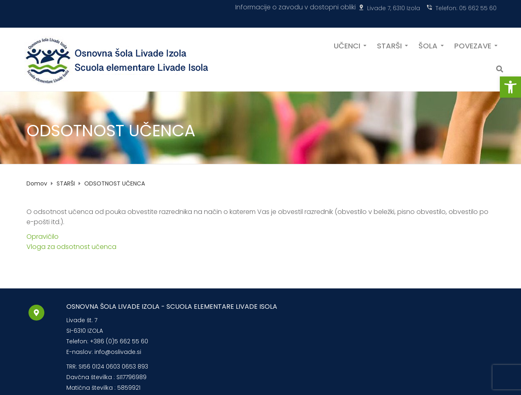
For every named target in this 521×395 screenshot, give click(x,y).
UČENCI (347, 45)
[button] (510, 87)
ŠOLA (428, 45)
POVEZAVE (472, 45)
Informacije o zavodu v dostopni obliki (295, 7)
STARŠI (389, 45)
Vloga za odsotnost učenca (71, 246)
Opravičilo (42, 236)
